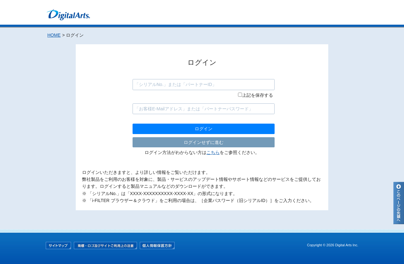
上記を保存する (257, 95)
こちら (213, 152)
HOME (54, 35)
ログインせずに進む (203, 142)
